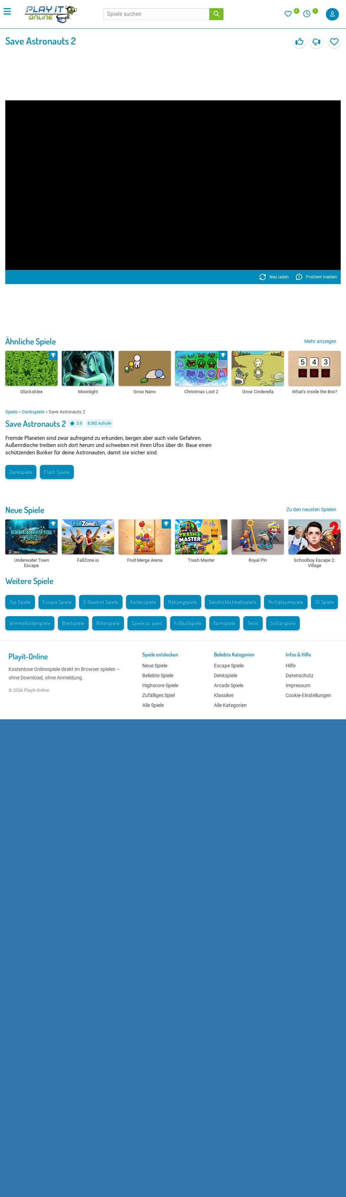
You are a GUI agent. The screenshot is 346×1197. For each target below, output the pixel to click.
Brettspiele (73, 623)
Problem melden (316, 277)
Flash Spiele (57, 472)
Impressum (298, 685)
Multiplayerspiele (286, 602)
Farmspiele (224, 623)
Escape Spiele (57, 602)
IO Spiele (324, 602)
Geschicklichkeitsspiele (232, 602)
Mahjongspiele (182, 602)
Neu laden (274, 277)
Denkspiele (33, 411)
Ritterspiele (108, 623)
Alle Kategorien (230, 705)
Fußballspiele (188, 623)
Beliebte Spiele (157, 675)
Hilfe (291, 665)
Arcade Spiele (228, 685)
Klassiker (224, 695)
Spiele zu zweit (147, 623)
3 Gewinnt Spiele (100, 602)
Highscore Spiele (160, 685)
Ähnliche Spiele (30, 341)
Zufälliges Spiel (158, 695)
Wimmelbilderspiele (30, 623)
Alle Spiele (153, 705)
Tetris (252, 623)
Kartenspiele (143, 602)
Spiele (11, 411)
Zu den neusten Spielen (311, 509)
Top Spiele (20, 602)
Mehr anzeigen (320, 341)
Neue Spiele (24, 509)
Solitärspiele (283, 623)
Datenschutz (300, 675)
